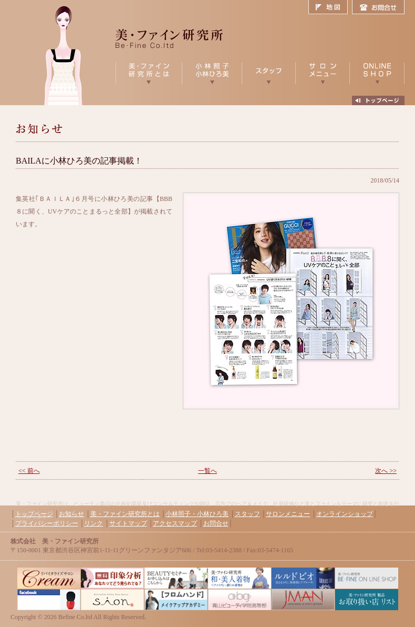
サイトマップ (128, 523)
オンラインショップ (344, 514)
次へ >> (386, 470)
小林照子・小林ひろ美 (197, 514)
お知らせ (71, 514)
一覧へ (207, 470)
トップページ (34, 514)
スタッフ (247, 514)
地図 (330, 7)
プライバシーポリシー (46, 523)
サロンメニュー (288, 514)
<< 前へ (29, 470)
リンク (93, 523)
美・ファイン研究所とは (125, 514)
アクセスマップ (175, 523)
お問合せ (378, 7)
